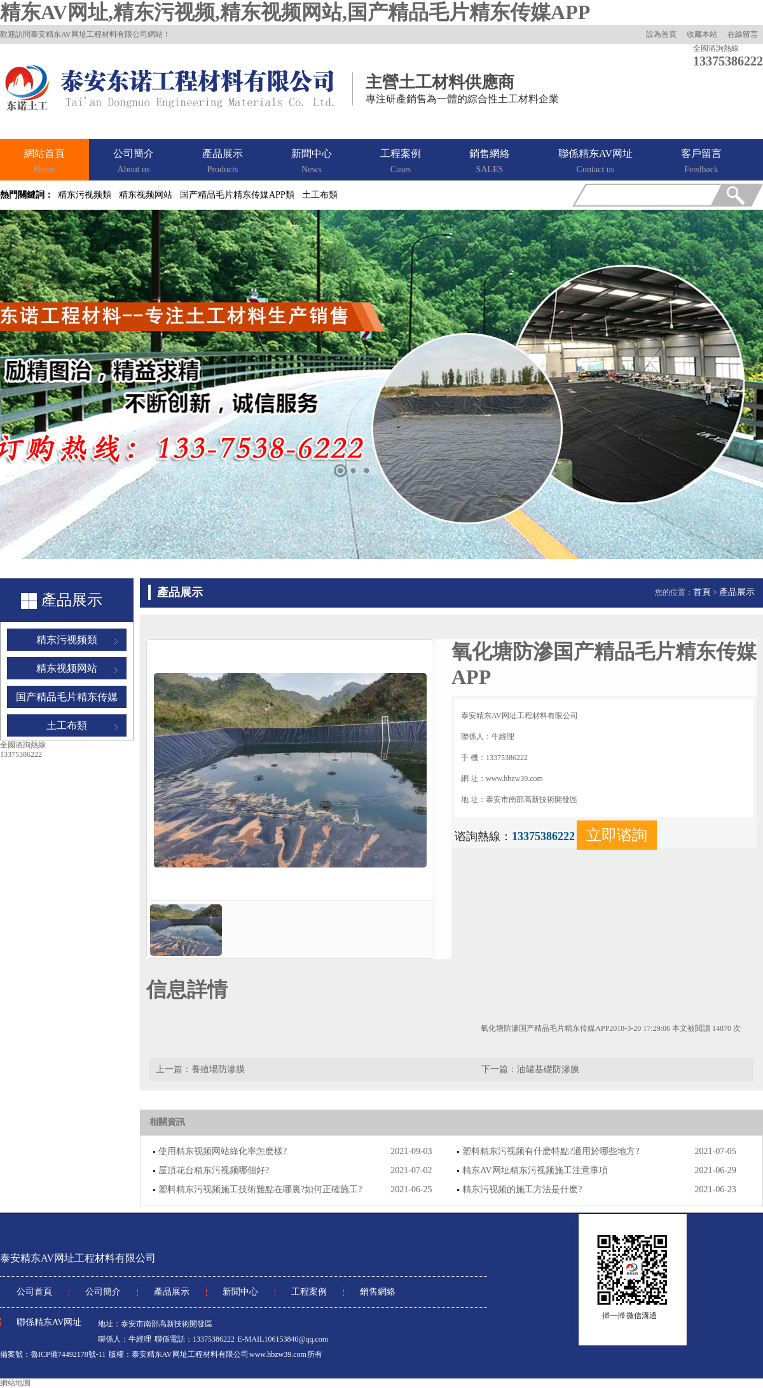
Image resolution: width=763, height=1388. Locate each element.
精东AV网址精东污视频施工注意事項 (534, 1170)
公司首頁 (34, 1291)
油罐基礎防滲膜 (548, 1069)
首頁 (702, 592)
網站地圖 (15, 1382)
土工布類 (320, 195)
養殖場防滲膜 (218, 1069)
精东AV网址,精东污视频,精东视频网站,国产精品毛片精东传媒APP (295, 12)
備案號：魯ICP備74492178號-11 (53, 1354)
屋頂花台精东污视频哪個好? (213, 1170)
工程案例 (400, 162)
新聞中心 (311, 162)
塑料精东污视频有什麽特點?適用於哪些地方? (550, 1151)
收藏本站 (702, 34)
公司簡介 (133, 162)
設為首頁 (661, 34)
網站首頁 (44, 162)
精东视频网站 (145, 195)
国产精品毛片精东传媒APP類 (237, 195)
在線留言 (742, 34)
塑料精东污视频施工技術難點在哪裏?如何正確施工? (260, 1189)
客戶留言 (701, 162)
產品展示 (222, 162)
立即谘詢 (616, 835)
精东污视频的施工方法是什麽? (522, 1189)
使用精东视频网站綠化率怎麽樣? (222, 1151)
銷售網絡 (489, 162)
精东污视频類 (84, 195)
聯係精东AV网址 (595, 162)
